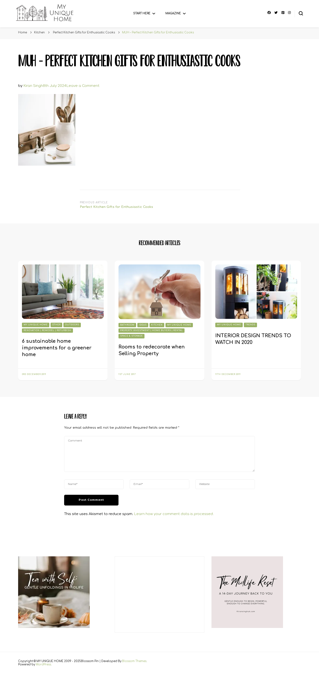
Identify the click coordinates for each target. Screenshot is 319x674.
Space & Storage (131, 336)
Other (56, 325)
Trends (250, 325)
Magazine (173, 13)
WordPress (43, 664)
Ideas (143, 325)
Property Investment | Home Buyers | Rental (151, 330)
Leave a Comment (82, 86)
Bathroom (127, 325)
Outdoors (72, 325)
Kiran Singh (33, 86)
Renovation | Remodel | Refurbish (47, 330)
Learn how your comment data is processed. (174, 514)
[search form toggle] (301, 13)
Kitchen (39, 32)
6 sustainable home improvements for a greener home (57, 347)
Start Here (141, 13)
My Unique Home (36, 325)
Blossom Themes (134, 661)
